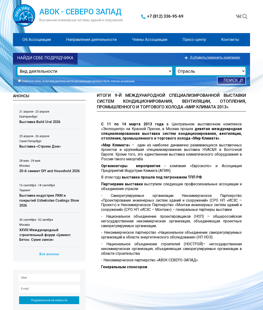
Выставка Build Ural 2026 (39, 122)
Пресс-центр (194, 39)
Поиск (231, 80)
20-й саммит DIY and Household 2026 (49, 171)
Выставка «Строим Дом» (40, 146)
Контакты (230, 39)
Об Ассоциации (36, 39)
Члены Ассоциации (149, 39)
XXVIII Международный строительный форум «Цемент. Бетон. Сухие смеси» (45, 235)
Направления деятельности (91, 39)
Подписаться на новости (49, 300)
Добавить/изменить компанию (215, 57)
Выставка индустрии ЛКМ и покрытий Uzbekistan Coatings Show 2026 (49, 201)
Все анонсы (49, 254)
